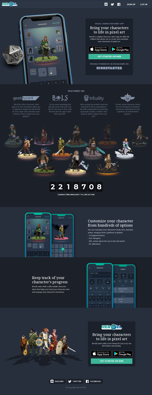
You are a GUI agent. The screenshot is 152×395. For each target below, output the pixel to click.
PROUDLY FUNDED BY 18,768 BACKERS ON (109, 64)
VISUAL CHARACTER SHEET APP (109, 24)
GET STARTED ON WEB (109, 56)
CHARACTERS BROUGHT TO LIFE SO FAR (76, 195)
